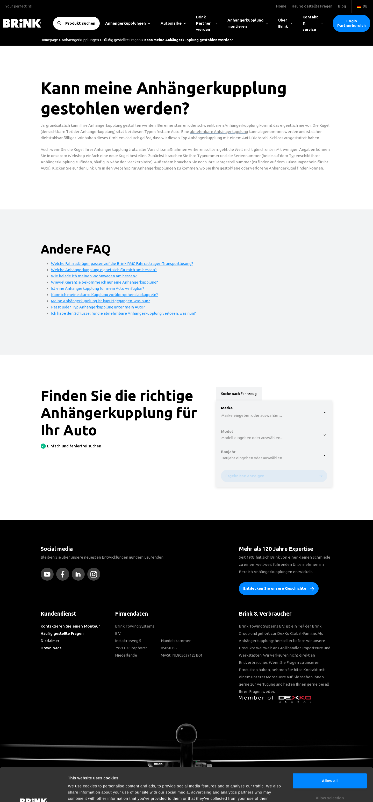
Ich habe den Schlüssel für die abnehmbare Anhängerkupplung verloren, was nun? (123, 313)
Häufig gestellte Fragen (122, 40)
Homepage (49, 40)
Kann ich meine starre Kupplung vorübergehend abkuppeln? (104, 294)
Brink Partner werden (206, 23)
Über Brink (285, 23)
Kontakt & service (312, 23)
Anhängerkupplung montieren (247, 23)
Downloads (51, 648)
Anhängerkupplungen (127, 23)
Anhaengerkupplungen (80, 40)
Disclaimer (50, 640)
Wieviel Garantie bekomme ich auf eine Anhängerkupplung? (104, 282)
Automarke (173, 23)
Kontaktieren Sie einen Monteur (70, 626)
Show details (272, 792)
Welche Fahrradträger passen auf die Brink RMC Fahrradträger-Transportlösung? (122, 263)
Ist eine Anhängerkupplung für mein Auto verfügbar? (97, 288)
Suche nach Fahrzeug (239, 394)
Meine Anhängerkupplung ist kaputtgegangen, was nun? (100, 301)
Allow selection (329, 764)
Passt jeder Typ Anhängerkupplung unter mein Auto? (98, 307)
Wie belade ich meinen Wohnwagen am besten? (94, 276)
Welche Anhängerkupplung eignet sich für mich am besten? (104, 270)
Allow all (330, 747)
